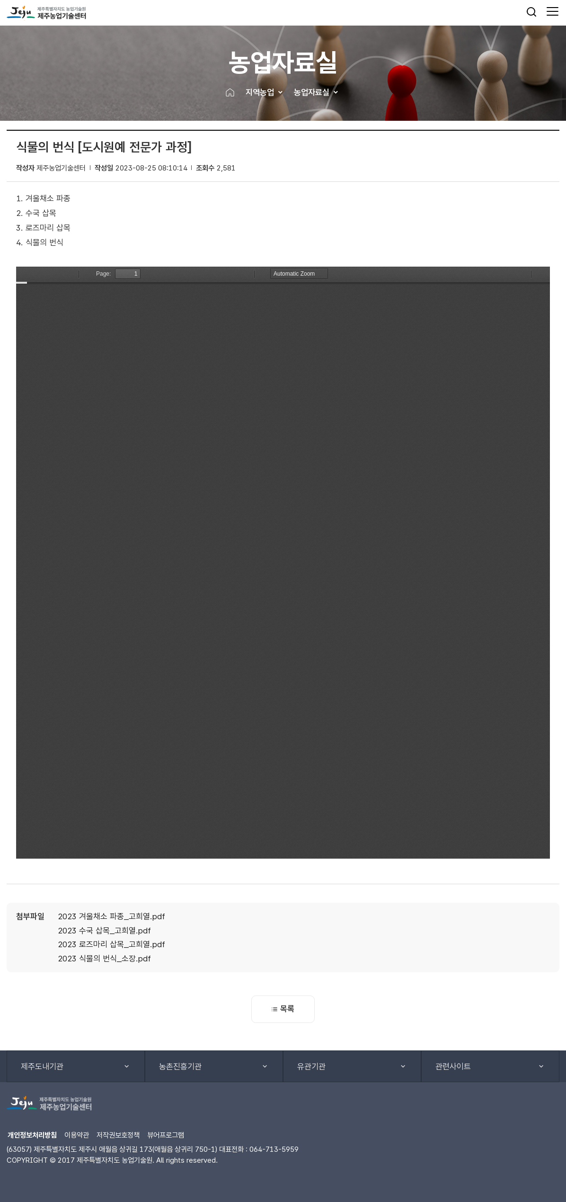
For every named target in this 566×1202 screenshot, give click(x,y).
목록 (283, 1009)
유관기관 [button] (311, 1066)
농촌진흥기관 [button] (180, 1066)
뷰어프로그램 (165, 1134)
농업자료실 (311, 92)
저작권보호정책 (118, 1134)
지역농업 (260, 92)
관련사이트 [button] (453, 1066)
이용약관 (76, 1134)
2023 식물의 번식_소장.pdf (104, 958)
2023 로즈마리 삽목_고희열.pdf (111, 944)
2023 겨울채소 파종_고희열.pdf (111, 916)
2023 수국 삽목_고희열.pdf (104, 930)
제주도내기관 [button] (42, 1066)
